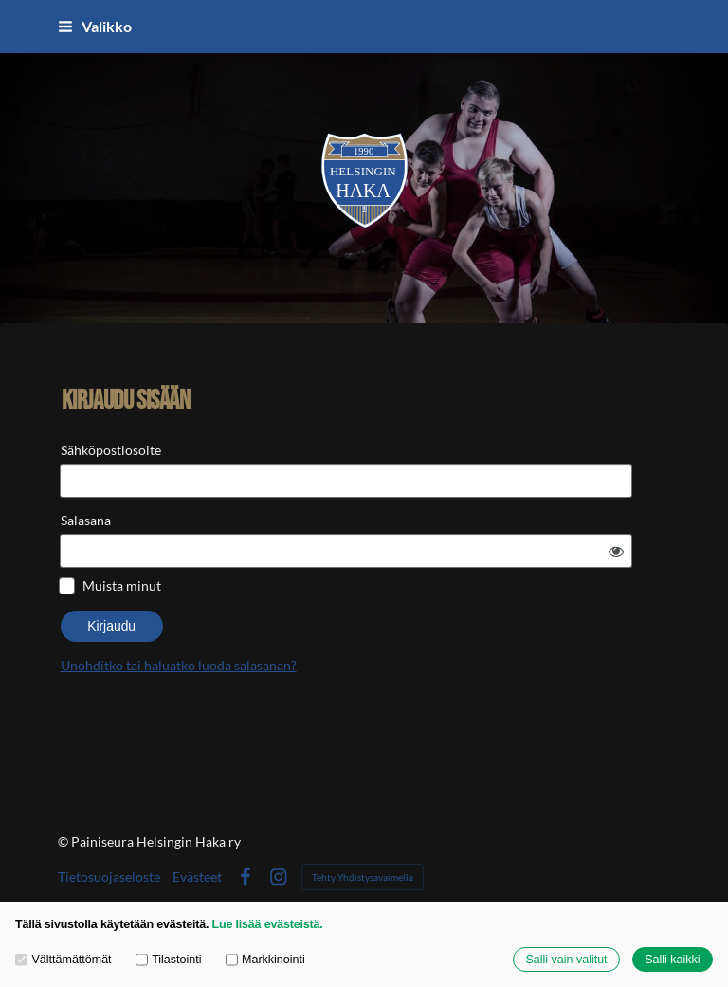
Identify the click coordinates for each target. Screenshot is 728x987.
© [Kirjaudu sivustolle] (64, 807)
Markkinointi (265, 959)
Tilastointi (169, 959)
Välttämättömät (63, 959)
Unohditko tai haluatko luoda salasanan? (337, 616)
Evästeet (197, 843)
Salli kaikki (672, 959)
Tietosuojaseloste (109, 843)
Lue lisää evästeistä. (267, 924)
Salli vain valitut (566, 959)
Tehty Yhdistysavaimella (362, 843)
